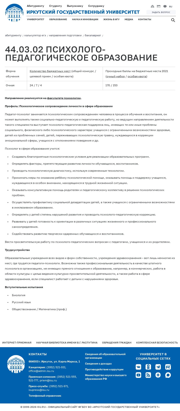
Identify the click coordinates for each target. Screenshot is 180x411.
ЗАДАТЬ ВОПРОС (161, 12)
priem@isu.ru (48, 380)
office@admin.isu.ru (41, 371)
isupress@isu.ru (39, 390)
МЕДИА (129, 19)
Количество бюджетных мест (50, 71)
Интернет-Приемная (16, 343)
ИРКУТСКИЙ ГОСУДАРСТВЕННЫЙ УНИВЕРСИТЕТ (83, 12)
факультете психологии (64, 98)
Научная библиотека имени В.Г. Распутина (67, 343)
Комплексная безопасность (157, 343)
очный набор (116, 76)
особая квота (137, 76)
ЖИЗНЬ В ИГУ (111, 19)
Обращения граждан (116, 343)
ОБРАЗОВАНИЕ (58, 19)
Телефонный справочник (45, 396)
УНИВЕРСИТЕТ (35, 19)
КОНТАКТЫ (144, 19)
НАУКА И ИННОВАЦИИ (85, 19)
